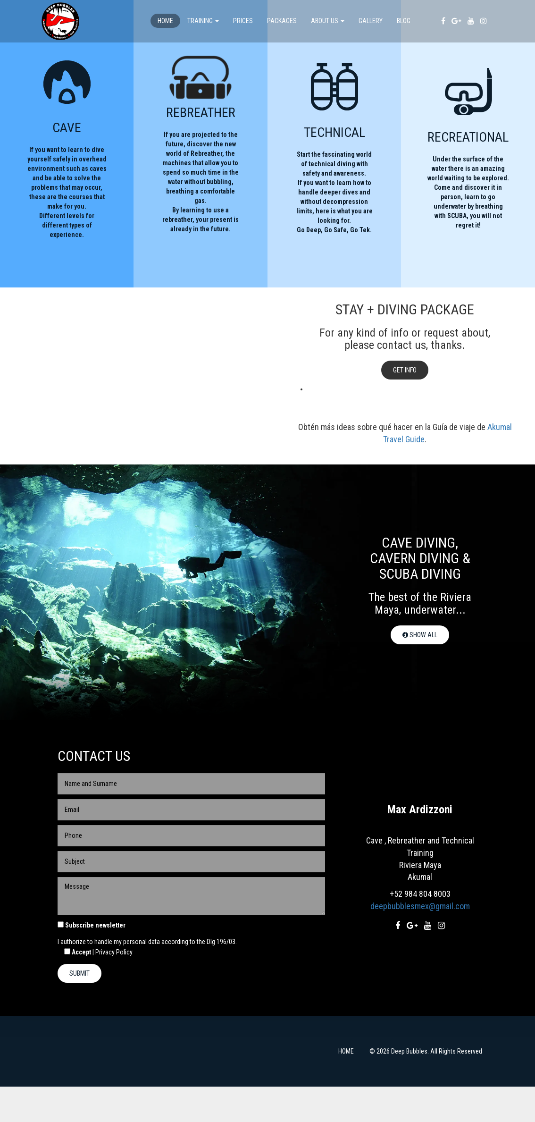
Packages (282, 21)
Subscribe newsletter (95, 960)
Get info (405, 406)
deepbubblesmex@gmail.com (420, 942)
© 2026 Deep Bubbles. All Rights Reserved (425, 1086)
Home (165, 21)
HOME (346, 1086)
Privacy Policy (114, 987)
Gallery (371, 21)
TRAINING (203, 21)
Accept (74, 987)
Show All (419, 671)
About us (327, 21)
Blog (403, 21)
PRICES (243, 21)
